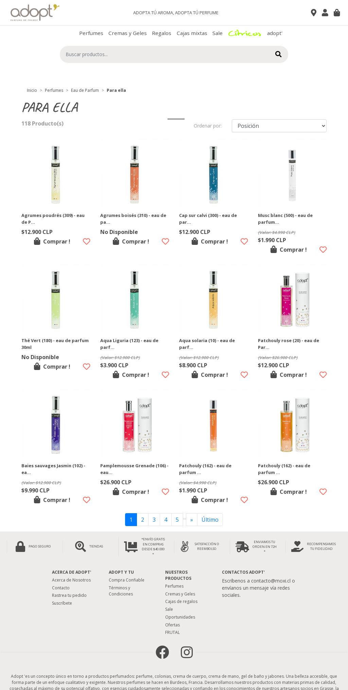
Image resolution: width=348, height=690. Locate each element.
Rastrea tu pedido (69, 595)
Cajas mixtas (192, 33)
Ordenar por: (208, 125)
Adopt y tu (121, 572)
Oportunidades (180, 617)
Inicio (32, 90)
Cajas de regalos (181, 601)
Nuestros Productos (178, 575)
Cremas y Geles (127, 33)
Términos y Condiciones (121, 591)
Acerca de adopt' (71, 572)
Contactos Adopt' (243, 572)
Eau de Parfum (85, 90)
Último (210, 519)
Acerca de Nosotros (71, 580)
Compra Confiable (126, 580)
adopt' (274, 33)
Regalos (161, 33)
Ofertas (172, 625)
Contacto (61, 588)
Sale (217, 33)
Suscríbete (62, 603)
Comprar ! (52, 241)
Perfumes (91, 33)
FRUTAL (172, 632)
